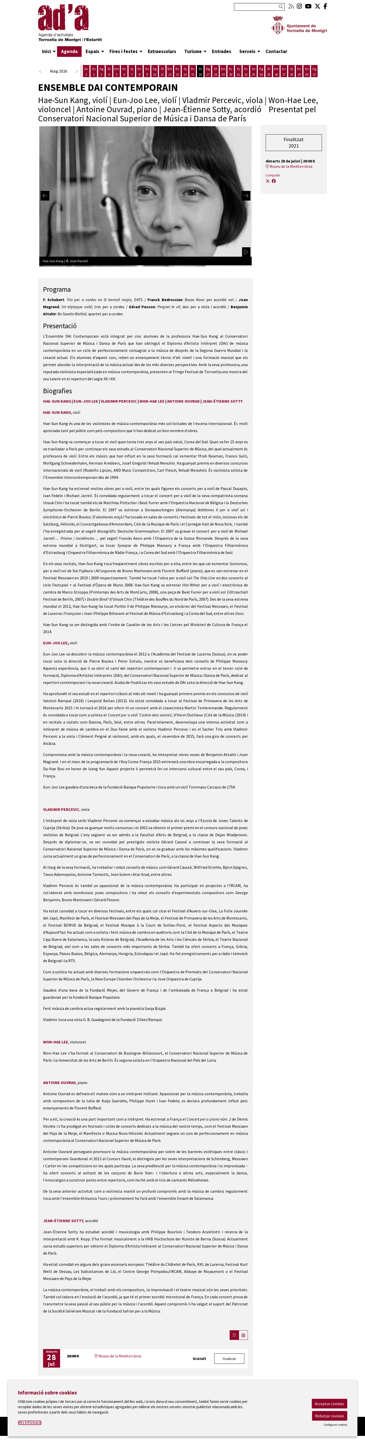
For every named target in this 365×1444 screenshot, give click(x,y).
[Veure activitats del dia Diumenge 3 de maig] (101, 71)
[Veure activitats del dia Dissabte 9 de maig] (147, 71)
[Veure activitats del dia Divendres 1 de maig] (86, 71)
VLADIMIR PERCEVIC (119, 401)
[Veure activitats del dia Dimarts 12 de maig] (170, 71)
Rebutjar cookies (329, 1415)
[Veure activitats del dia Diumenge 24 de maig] (261, 71)
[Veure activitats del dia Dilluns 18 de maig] (215, 71)
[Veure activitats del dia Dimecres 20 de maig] (230, 71)
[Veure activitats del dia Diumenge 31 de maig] (314, 71)
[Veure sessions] (234, 1335)
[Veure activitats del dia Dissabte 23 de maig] (253, 71)
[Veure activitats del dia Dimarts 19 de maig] (223, 71)
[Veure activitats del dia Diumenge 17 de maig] (208, 71)
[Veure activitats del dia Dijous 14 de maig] (185, 71)
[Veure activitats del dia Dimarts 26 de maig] (276, 71)
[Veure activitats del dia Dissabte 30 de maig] (306, 71)
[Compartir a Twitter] (268, 181)
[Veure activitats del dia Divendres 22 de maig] (246, 71)
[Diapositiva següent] (246, 196)
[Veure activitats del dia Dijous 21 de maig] (238, 71)
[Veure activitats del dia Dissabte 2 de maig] (93, 71)
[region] (145, 196)
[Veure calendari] (243, 1335)
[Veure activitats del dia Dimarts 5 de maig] (116, 71)
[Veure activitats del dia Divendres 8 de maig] (139, 71)
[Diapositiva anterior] (45, 196)
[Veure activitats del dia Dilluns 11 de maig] (162, 71)
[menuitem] (291, 6)
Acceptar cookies (329, 1403)
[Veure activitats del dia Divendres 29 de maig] (299, 71)
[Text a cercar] (259, 7)
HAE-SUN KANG (57, 401)
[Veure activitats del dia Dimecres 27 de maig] (284, 71)
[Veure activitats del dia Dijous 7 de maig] (132, 71)
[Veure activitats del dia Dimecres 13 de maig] (177, 71)
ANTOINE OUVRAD (183, 401)
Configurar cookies (335, 1424)
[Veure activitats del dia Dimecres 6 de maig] (124, 71)
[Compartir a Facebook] (274, 181)
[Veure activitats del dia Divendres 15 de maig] (192, 71)
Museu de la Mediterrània (118, 1355)
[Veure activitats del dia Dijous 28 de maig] (291, 71)
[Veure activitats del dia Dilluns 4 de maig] (109, 71)
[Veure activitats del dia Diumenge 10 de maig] (154, 71)
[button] (282, 6)
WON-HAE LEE (152, 401)
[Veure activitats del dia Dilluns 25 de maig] (268, 71)
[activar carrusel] (246, 252)
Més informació (30, 1422)
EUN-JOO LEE (86, 401)
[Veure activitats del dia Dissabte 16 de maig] (200, 71)
